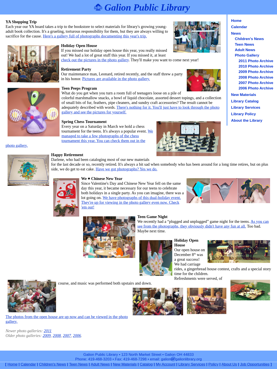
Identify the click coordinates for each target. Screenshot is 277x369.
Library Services (245, 107)
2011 (48, 331)
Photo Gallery (247, 55)
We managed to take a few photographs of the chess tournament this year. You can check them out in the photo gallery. (79, 138)
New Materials (243, 94)
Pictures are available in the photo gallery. (116, 78)
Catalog (146, 364)
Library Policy (243, 114)
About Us (229, 364)
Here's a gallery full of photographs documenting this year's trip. (95, 36)
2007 (67, 335)
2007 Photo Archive (255, 83)
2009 (47, 335)
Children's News (249, 39)
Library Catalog (245, 101)
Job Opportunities (254, 364)
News (236, 33)
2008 (57, 335)
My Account (165, 364)
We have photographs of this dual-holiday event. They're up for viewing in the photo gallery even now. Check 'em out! (131, 202)
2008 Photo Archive (255, 77)
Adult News (245, 50)
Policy (213, 364)
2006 (77, 335)
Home (236, 20)
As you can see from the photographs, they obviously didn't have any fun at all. (203, 223)
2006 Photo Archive (255, 88)
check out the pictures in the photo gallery (95, 60)
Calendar (239, 27)
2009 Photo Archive (255, 72)
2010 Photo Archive (255, 66)
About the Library (246, 120)
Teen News (244, 44)
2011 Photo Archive (255, 61)
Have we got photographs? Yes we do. (126, 169)
